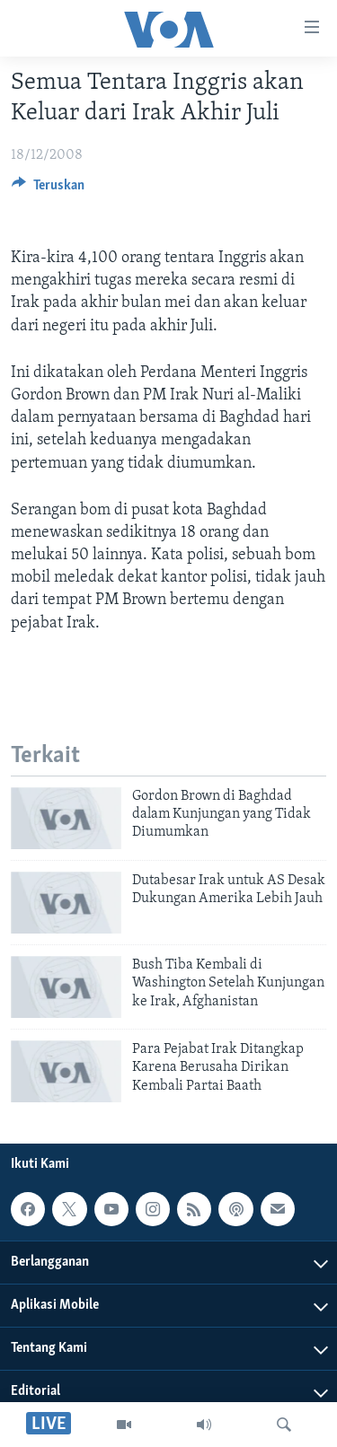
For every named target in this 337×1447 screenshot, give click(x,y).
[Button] (48, 189)
